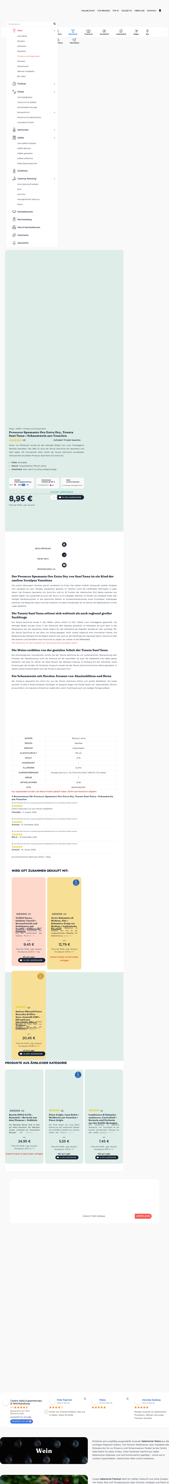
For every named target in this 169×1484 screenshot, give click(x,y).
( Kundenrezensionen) (24, 440)
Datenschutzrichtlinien (140, 1207)
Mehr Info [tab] (43, 559)
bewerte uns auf (21, 1421)
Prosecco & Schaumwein (34, 429)
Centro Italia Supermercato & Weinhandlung (26, 1402)
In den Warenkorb (71, 497)
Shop (11, 429)
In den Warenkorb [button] (33, 960)
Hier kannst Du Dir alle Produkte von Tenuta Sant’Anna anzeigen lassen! (45, 643)
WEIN (18, 429)
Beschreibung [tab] (43, 549)
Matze (102, 1400)
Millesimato (85, 639)
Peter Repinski (64, 1400)
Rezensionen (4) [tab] (46, 569)
